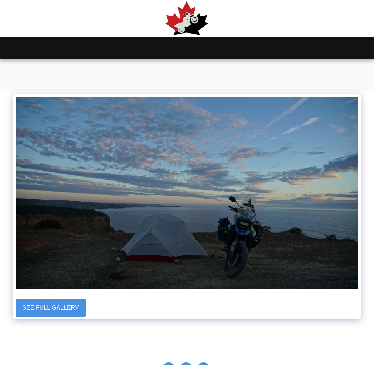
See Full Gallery (51, 307)
